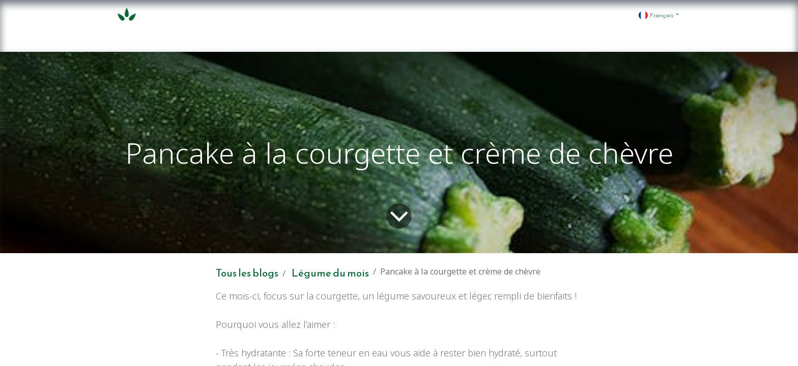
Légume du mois (330, 273)
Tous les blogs (247, 273)
